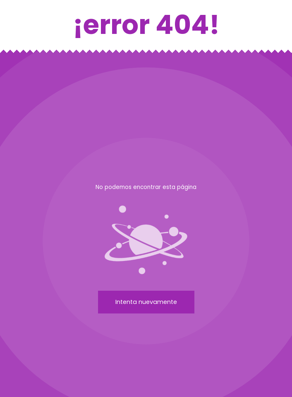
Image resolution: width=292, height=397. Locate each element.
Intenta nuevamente (146, 302)
